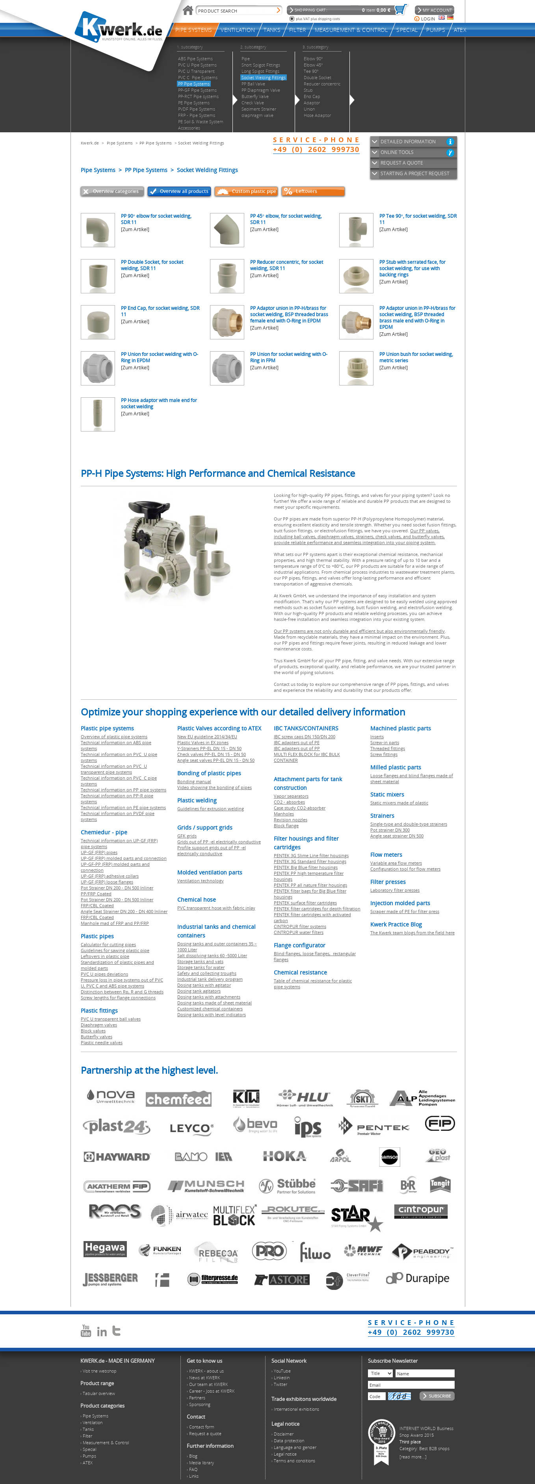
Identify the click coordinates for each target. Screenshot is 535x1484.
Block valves (93, 1031)
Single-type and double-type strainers (408, 824)
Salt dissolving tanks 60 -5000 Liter (212, 955)
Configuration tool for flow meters (405, 869)
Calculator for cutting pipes (108, 944)
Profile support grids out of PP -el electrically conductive (211, 850)
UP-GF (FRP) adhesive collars (110, 876)
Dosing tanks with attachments (208, 997)
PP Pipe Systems (155, 143)
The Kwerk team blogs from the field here (412, 933)
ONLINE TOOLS (397, 152)
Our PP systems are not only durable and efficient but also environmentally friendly (359, 631)
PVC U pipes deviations (104, 974)
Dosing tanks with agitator (204, 985)
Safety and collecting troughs (206, 973)
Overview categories (116, 191)
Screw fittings (384, 754)
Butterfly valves (96, 1036)
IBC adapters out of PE (297, 742)
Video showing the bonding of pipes (214, 787)
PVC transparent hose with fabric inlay (216, 908)
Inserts (377, 736)
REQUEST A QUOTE (402, 162)
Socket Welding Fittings (201, 143)
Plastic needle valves (102, 1042)
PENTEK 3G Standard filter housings (310, 861)
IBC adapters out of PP (297, 748)
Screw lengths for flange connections (118, 997)
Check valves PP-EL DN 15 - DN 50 (211, 754)
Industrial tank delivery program (210, 979)
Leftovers (306, 191)
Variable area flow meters (396, 863)
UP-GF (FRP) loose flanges (107, 882)
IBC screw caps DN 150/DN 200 (304, 736)
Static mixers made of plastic (399, 803)
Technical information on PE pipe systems (123, 807)
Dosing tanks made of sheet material (214, 1003)
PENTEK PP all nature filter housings (310, 885)
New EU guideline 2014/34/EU (207, 736)
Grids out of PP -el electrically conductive (219, 842)
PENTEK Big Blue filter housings (306, 867)
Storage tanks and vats (200, 961)
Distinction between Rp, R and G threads (122, 992)
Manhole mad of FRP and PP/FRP (115, 923)
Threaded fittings (387, 748)
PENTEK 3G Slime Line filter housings (311, 855)
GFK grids (187, 836)
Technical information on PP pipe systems (123, 790)
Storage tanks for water (201, 967)
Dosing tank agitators (199, 991)
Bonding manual (194, 781)
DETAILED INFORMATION (408, 141)
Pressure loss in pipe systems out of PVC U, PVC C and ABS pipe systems (122, 983)
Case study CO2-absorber (299, 808)
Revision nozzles (290, 820)
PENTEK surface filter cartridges (305, 903)
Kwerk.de (90, 143)
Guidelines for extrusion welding (210, 808)
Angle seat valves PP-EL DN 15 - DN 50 (215, 760)
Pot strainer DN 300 (390, 830)
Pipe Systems (120, 143)
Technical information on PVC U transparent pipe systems (114, 769)
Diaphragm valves (99, 1025)
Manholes (284, 814)
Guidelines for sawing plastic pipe (115, 950)
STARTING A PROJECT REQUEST (415, 173)
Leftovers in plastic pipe (105, 956)
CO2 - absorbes (289, 802)
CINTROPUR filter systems (300, 926)
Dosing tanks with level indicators (211, 1014)
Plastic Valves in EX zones (202, 742)
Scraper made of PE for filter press (404, 911)
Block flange (286, 825)
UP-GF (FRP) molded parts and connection (124, 858)
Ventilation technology (200, 881)
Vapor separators (291, 796)
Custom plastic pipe (254, 191)
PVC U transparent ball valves (111, 1019)
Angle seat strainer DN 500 (397, 836)
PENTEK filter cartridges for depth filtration (317, 909)
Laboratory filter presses (395, 890)
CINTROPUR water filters (298, 932)
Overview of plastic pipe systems (114, 736)
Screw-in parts (384, 742)
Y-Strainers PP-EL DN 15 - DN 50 (209, 748)
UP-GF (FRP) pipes (99, 852)
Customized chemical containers (210, 1009)
